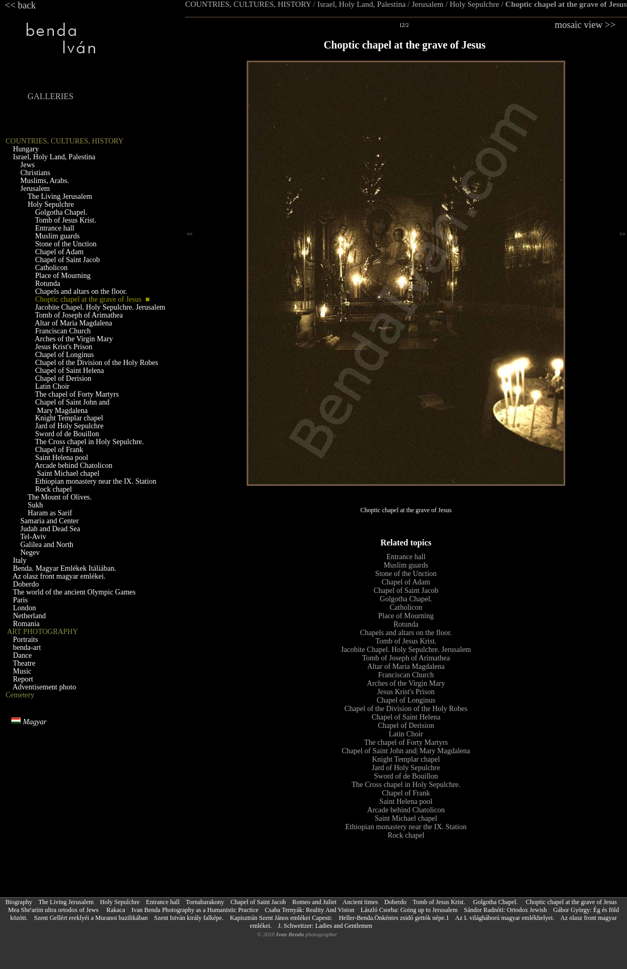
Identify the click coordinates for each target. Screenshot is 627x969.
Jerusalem (428, 4)
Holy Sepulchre (474, 4)
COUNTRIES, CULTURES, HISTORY (248, 4)
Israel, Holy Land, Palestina (361, 4)
